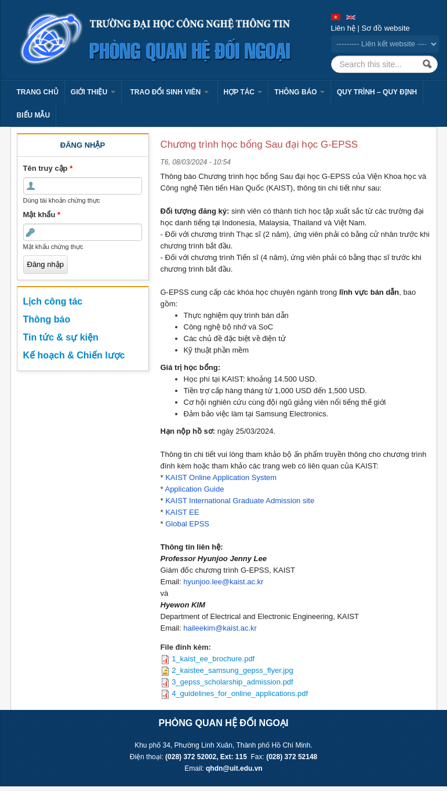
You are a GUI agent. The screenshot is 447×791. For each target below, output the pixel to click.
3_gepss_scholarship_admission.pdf (232, 682)
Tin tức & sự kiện (61, 337)
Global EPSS (187, 523)
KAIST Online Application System (221, 477)
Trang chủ (38, 92)
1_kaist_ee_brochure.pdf (213, 658)
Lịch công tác (53, 301)
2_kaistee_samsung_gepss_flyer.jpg (232, 670)
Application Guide (194, 489)
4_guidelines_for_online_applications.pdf (240, 693)
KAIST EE (182, 512)
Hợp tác (243, 92)
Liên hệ (343, 28)
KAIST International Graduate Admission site (239, 500)
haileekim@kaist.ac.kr (220, 628)
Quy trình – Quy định (377, 92)
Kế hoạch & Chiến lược (74, 355)
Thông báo (299, 92)
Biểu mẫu (33, 115)
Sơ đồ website (386, 28)
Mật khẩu (42, 214)
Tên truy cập (48, 168)
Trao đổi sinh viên (169, 92)
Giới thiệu (93, 92)
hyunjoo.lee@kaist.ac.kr (223, 581)
